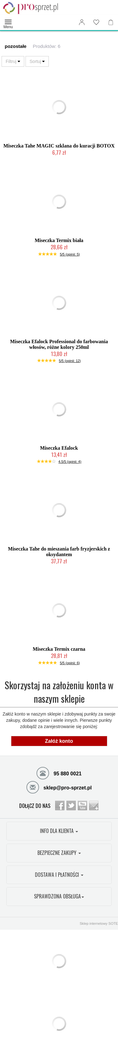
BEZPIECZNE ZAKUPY (59, 852)
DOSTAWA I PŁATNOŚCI (59, 874)
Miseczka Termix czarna (59, 649)
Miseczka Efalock (59, 448)
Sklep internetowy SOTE (99, 923)
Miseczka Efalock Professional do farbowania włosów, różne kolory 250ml (59, 344)
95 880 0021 (59, 773)
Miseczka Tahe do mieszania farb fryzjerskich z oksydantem (59, 551)
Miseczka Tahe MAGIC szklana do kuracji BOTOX (59, 145)
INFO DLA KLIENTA (59, 831)
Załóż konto (59, 741)
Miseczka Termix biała (59, 240)
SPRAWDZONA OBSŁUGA (59, 896)
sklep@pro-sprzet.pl (59, 787)
